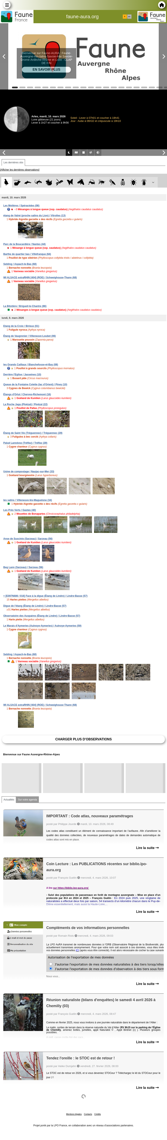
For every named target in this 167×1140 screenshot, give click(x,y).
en (129, 17)
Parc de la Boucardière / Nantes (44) (24, 244)
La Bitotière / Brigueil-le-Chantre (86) (25, 306)
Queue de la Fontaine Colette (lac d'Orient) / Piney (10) (35, 384)
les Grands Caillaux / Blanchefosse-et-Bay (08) (30, 364)
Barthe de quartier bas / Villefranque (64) (27, 254)
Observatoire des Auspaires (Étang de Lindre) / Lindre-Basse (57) (41, 615)
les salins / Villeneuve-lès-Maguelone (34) (27, 500)
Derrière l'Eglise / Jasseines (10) (22, 374)
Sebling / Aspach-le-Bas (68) (20, 264)
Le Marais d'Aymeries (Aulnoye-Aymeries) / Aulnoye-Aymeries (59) (42, 625)
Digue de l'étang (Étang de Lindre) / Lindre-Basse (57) (34, 605)
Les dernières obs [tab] (13, 162)
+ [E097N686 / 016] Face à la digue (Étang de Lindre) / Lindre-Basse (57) (45, 595)
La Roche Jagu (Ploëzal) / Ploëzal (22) (25, 404)
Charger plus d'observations (83, 739)
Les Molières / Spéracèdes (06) (21, 205)
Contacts (88, 1114)
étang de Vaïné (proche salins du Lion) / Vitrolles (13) (34, 215)
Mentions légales (74, 1114)
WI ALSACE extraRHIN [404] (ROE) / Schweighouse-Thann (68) (40, 277)
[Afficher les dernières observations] (19, 169)
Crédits (97, 1114)
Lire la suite (147, 848)
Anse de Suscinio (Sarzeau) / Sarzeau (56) (27, 538)
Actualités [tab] (9, 799)
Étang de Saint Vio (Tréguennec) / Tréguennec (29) (32, 433)
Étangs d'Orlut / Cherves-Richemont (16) (27, 394)
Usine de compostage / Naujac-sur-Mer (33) (28, 471)
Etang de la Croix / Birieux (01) (21, 326)
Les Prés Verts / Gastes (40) (19, 510)
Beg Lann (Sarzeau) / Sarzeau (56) (23, 567)
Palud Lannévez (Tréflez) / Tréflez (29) (25, 442)
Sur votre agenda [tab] (27, 799)
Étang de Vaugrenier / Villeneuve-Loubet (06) (29, 336)
